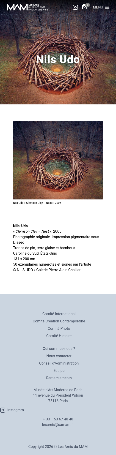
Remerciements (59, 378)
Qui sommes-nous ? (59, 348)
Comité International (59, 314)
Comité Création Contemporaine (59, 321)
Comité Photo (59, 328)
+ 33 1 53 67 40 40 (58, 419)
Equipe (58, 370)
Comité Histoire (59, 336)
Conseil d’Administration (59, 363)
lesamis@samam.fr (58, 424)
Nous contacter (58, 356)
